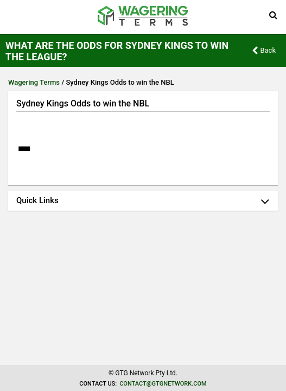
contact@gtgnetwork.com (162, 383)
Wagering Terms (34, 82)
